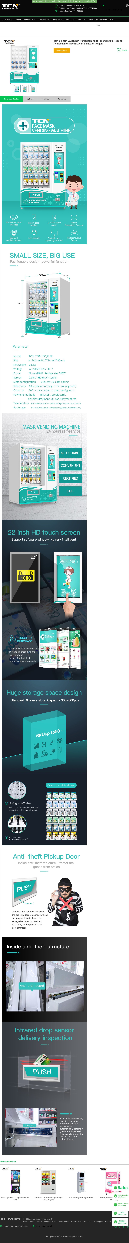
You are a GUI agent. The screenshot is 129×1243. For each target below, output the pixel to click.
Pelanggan (82, 19)
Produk (18, 19)
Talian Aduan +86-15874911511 (71, 11)
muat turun (70, 19)
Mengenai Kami (30, 19)
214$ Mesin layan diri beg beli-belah (81, 1198)
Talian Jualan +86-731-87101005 (71, 5)
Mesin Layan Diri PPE (88, 28)
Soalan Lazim (58, 19)
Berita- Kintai (44, 19)
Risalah (124, 50)
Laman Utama (7, 19)
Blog (81, 1237)
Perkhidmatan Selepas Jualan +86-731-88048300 (78, 8)
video (112, 19)
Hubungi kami (61, 50)
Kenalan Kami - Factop (98, 19)
